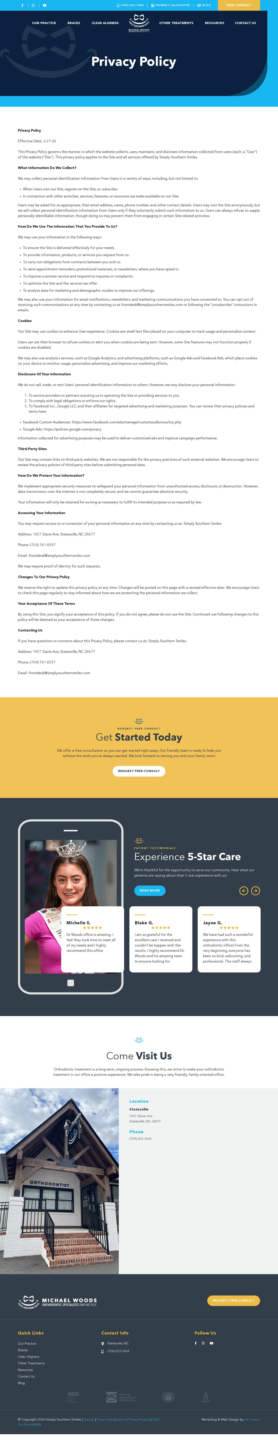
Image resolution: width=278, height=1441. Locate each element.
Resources (214, 23)
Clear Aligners (105, 23)
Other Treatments (176, 23)
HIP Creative (251, 1426)
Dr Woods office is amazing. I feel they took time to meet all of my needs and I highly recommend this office (91, 949)
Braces (74, 23)
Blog (21, 1390)
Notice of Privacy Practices (140, 1426)
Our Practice (44, 23)
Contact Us (245, 23)
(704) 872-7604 (142, 1142)
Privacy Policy (108, 1426)
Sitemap (90, 1426)
